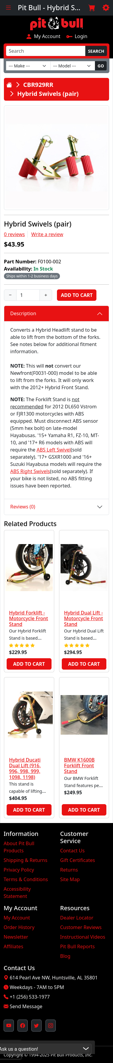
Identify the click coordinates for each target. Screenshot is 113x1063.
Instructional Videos (82, 937)
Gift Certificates (77, 860)
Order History (19, 927)
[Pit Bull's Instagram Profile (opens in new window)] (51, 1026)
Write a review (47, 234)
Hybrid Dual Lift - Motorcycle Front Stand (83, 618)
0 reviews (14, 234)
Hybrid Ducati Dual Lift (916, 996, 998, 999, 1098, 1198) (25, 768)
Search (96, 51)
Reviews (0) (22, 506)
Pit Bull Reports (77, 946)
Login (76, 36)
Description (23, 313)
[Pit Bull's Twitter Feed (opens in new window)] (36, 1026)
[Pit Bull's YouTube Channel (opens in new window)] (9, 1026)
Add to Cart (77, 295)
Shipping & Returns (25, 860)
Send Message (26, 1006)
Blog (65, 956)
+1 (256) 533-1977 (30, 996)
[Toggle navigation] (8, 7)
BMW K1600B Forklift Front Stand (79, 765)
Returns (69, 869)
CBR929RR (38, 85)
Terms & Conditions (26, 879)
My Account (43, 36)
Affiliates (13, 946)
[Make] (28, 65)
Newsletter (16, 937)
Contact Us (72, 850)
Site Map (70, 879)
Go (101, 66)
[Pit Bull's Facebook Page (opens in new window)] (22, 1026)
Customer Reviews (81, 927)
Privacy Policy (19, 869)
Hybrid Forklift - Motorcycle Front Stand (28, 618)
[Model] (72, 65)
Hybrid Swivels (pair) (48, 94)
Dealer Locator (76, 917)
